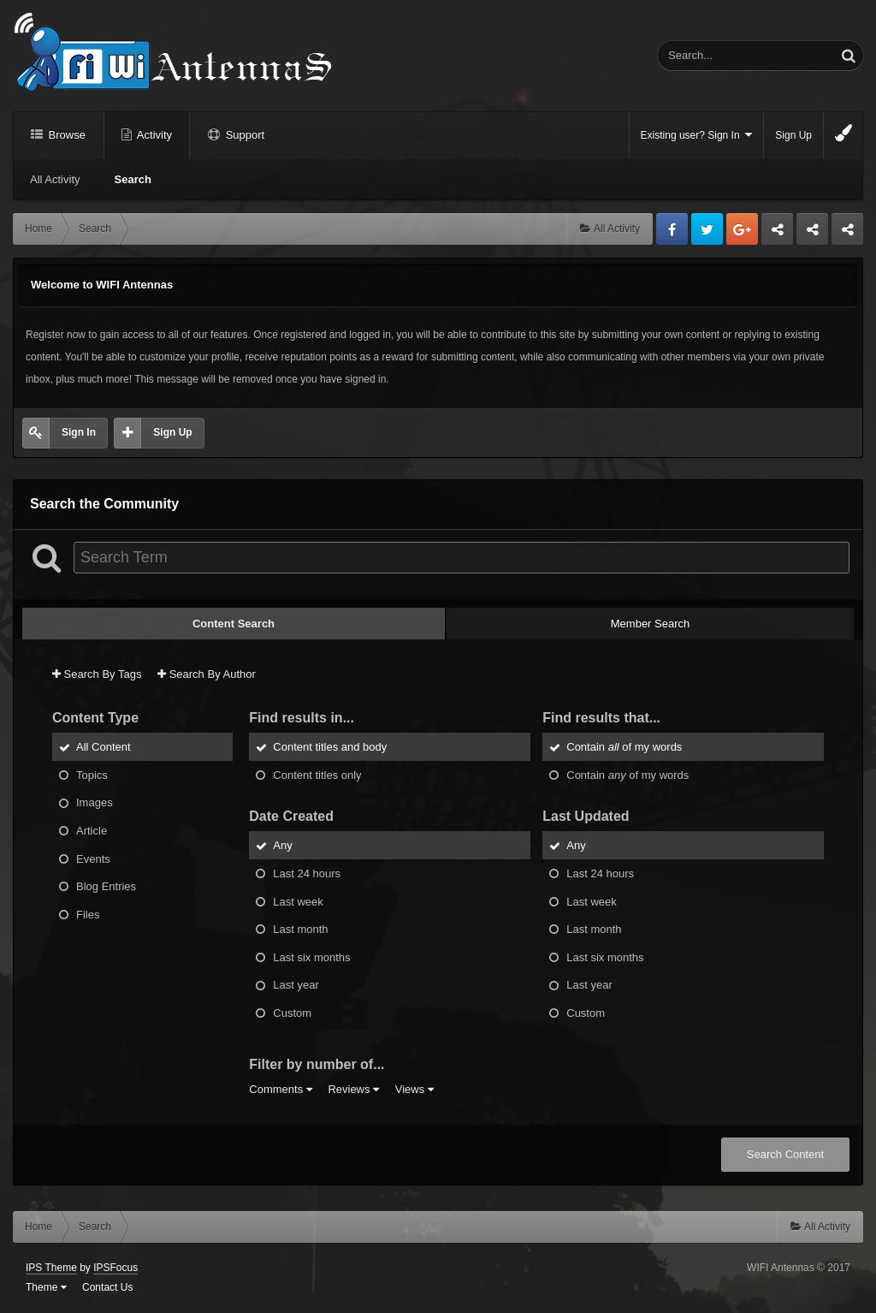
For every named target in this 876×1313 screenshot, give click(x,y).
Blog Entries (106, 886)
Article (91, 830)
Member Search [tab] (650, 623)
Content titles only (317, 774)
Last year (295, 984)
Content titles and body (330, 746)
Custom (292, 1012)
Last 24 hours (306, 873)
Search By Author (206, 674)
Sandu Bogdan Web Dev (847, 234)
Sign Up (793, 135)
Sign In (79, 432)
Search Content (785, 1154)
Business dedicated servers (777, 234)
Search (133, 179)
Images (94, 802)
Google (742, 229)
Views (414, 1089)
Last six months (311, 956)
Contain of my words (624, 746)
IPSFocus (115, 1268)
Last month (300, 929)
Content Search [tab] (233, 623)
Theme (46, 1287)
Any (282, 845)
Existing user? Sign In (697, 134)
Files (87, 913)
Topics (92, 774)
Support (243, 134)
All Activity (55, 179)
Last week (298, 900)
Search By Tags (96, 674)
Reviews (353, 1089)
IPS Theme (51, 1268)
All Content (103, 746)
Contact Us (107, 1287)
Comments (280, 1089)
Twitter (707, 229)
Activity (153, 134)
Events (93, 858)
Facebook (672, 229)
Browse (65, 134)
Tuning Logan (813, 234)
